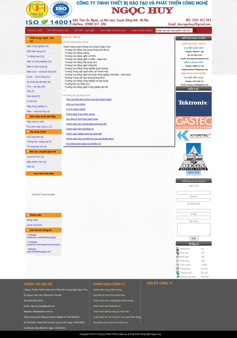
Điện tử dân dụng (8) (37, 66)
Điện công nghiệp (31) (38, 46)
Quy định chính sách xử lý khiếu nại (83, 143)
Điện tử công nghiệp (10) (39, 61)
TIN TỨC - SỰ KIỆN (84, 30)
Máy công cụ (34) (35, 121)
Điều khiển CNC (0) (36, 162)
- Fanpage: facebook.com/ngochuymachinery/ (43, 243)
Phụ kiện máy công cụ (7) (39, 126)
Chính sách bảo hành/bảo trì (80, 129)
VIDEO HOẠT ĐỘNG (142, 30)
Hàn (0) (30, 166)
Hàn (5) (30, 91)
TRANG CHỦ (35, 30)
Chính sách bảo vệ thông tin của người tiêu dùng (90, 138)
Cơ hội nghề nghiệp (75, 109)
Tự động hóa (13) (35, 56)
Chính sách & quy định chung (80, 114)
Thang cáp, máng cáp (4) (39, 141)
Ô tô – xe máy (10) (36, 86)
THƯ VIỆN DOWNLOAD (112, 30)
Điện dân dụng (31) (36, 51)
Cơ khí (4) (32, 101)
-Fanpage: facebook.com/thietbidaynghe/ (41, 236)
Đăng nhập (32, 220)
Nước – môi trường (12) (38, 77)
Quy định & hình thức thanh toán (82, 119)
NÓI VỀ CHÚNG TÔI (58, 30)
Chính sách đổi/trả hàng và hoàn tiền (84, 134)
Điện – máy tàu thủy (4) (38, 111)
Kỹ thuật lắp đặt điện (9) (38, 82)
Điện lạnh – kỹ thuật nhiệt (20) (41, 71)
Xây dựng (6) (33, 96)
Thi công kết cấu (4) (36, 146)
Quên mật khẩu (34, 225)
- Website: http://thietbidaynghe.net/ (39, 250)
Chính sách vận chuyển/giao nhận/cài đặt (86, 124)
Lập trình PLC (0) (35, 157)
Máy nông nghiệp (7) (37, 106)
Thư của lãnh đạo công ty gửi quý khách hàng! (89, 99)
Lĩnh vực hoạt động (75, 104)
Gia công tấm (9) (35, 137)
